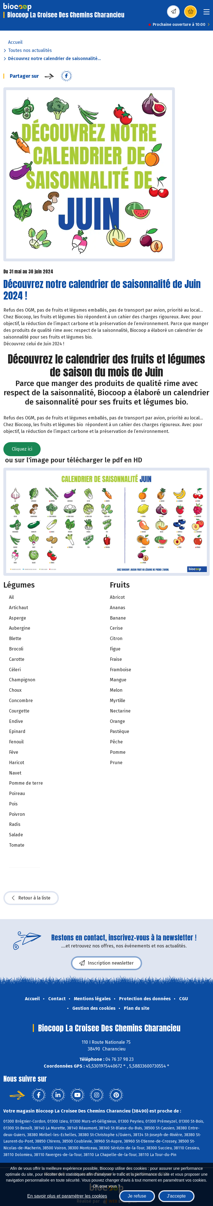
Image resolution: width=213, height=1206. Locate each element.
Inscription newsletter (106, 963)
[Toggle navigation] (206, 13)
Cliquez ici (22, 449)
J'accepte (176, 1196)
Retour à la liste (31, 898)
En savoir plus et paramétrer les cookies (67, 1196)
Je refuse (137, 1196)
